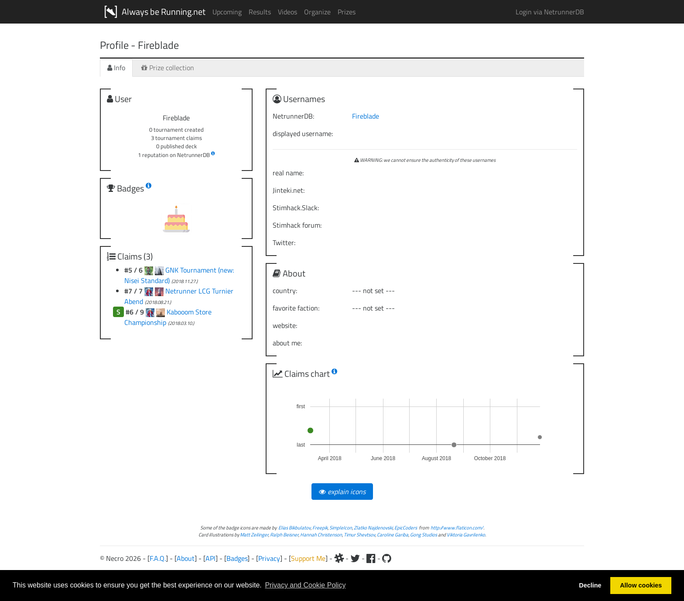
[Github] (386, 558)
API (210, 558)
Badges (236, 558)
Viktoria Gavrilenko (466, 534)
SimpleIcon (340, 527)
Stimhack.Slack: (296, 207)
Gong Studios (423, 534)
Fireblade (365, 116)
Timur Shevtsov (359, 534)
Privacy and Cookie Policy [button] (305, 585)
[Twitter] (355, 558)
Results (260, 12)
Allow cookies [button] (641, 585)
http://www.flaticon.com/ (457, 527)
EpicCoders (405, 527)
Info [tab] (116, 67)
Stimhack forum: (297, 225)
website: (285, 325)
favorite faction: (296, 308)
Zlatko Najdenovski (373, 527)
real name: (288, 172)
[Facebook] (371, 558)
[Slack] (339, 558)
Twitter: (284, 242)
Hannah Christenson (321, 534)
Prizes (347, 12)
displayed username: (303, 133)
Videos (287, 12)
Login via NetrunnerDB (550, 12)
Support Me (308, 558)
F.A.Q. (158, 558)
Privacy (269, 558)
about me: (287, 343)
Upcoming (227, 12)
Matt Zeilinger (254, 534)
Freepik (320, 527)
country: (285, 290)
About (186, 558)
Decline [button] (590, 585)
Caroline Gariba (392, 534)
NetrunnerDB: (293, 116)
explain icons (342, 491)
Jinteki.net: (288, 190)
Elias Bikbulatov (294, 527)
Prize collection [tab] (167, 67)
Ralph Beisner (284, 534)
